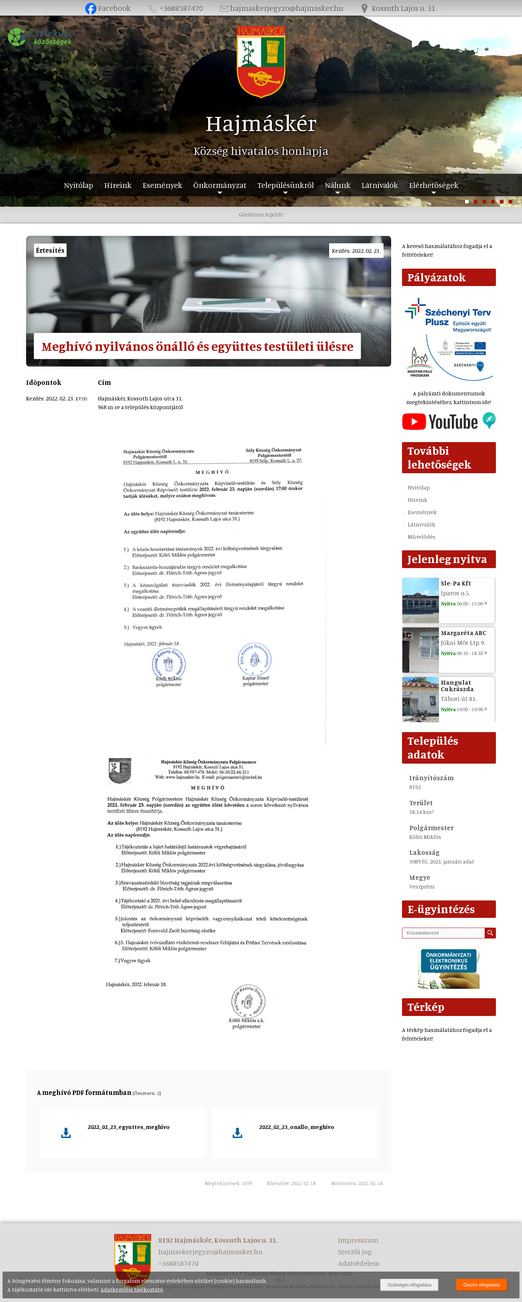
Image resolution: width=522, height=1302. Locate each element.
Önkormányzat (219, 185)
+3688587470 (174, 8)
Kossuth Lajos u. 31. (398, 8)
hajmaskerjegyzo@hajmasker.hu (281, 8)
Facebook (108, 8)
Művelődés (421, 536)
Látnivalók (379, 185)
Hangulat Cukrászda (457, 685)
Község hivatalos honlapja (261, 151)
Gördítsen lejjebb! (261, 214)
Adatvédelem (359, 1263)
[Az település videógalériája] (449, 428)
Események (162, 185)
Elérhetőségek (434, 185)
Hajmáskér (261, 122)
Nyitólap (78, 185)
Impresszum (358, 1239)
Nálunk (338, 185)
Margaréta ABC (463, 633)
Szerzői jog (355, 1251)
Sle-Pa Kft (456, 583)
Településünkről (285, 185)
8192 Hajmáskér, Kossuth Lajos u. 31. (217, 1239)
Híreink (118, 185)
